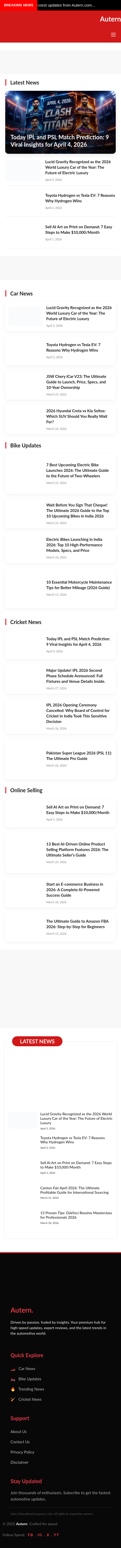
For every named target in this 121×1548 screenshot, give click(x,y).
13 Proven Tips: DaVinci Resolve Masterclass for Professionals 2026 (76, 1215)
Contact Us (20, 1441)
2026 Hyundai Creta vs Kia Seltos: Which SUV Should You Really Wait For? (76, 416)
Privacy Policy (22, 1452)
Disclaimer (19, 1462)
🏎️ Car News (22, 1368)
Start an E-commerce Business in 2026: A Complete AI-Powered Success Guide (74, 889)
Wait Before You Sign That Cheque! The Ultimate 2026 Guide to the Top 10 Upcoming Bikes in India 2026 (77, 510)
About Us (18, 1431)
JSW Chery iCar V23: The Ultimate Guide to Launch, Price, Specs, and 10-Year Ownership (76, 382)
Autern (110, 19)
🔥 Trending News (27, 1389)
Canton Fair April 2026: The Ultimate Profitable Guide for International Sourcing (74, 1190)
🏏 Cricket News (25, 1399)
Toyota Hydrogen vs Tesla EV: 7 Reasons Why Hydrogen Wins (72, 1139)
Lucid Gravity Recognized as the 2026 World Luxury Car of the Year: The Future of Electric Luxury (78, 167)
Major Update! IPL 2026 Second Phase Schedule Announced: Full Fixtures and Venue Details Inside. (75, 676)
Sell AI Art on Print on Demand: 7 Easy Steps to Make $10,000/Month (76, 1164)
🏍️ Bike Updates (25, 1378)
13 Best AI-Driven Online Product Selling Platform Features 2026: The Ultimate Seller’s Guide (77, 849)
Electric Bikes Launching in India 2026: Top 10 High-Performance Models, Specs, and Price (74, 545)
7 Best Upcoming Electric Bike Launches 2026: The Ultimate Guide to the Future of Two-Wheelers (77, 470)
